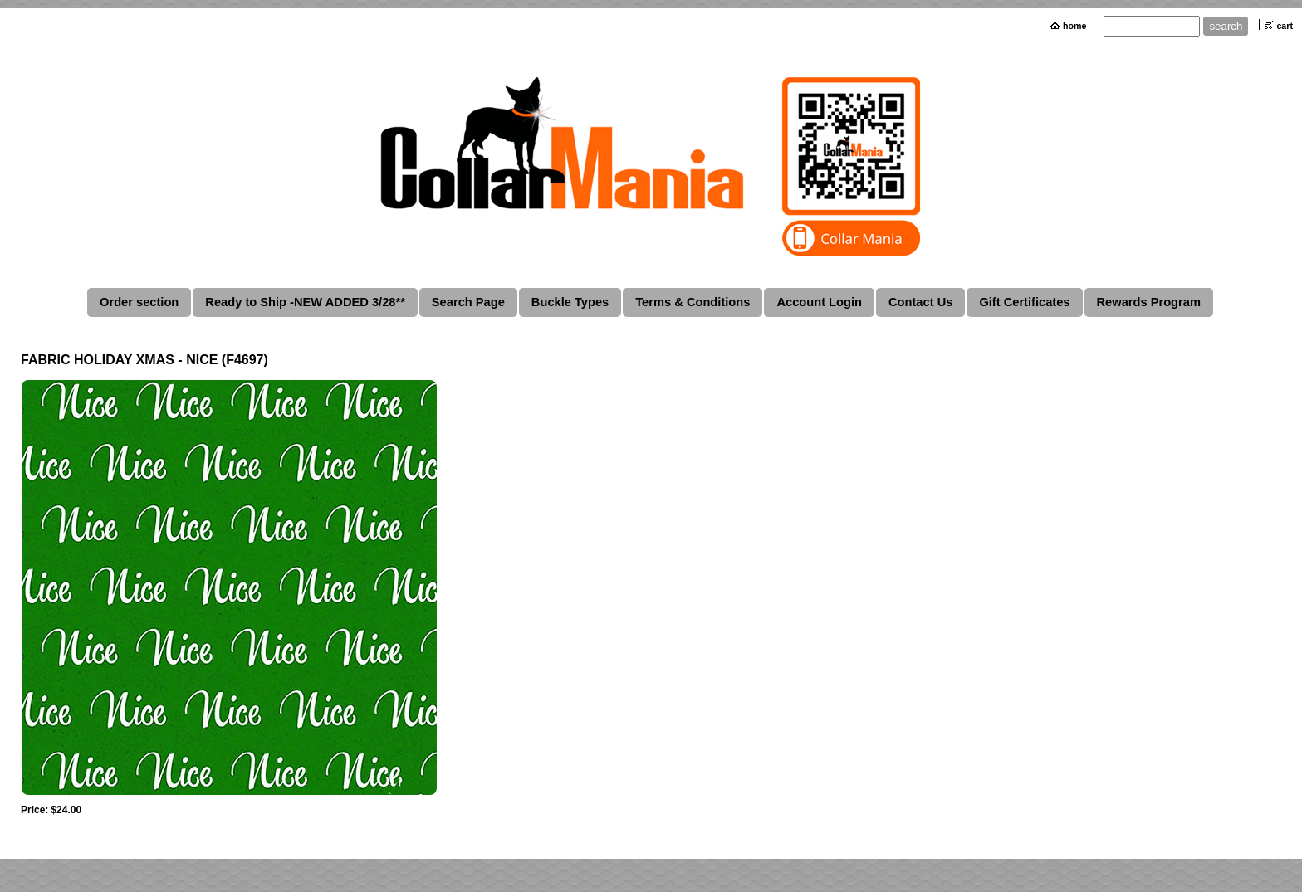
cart (1284, 26)
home (1074, 26)
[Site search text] (1152, 26)
